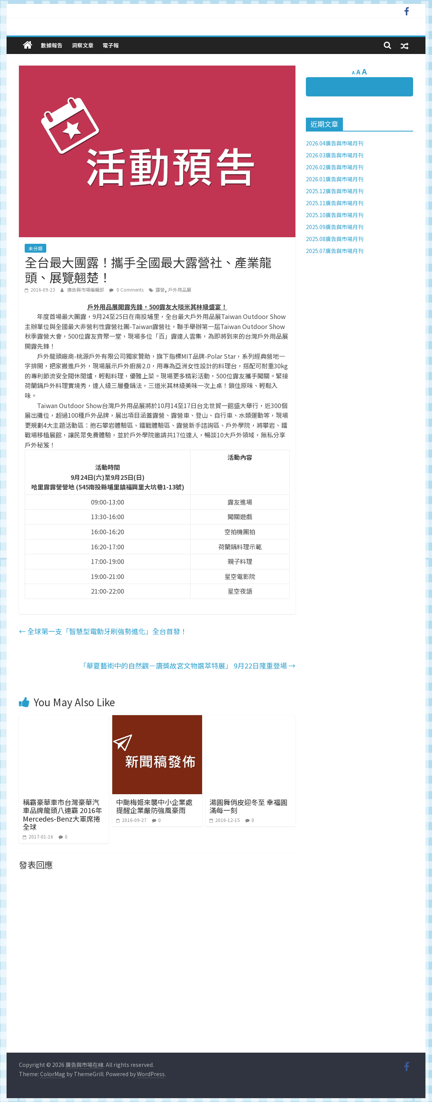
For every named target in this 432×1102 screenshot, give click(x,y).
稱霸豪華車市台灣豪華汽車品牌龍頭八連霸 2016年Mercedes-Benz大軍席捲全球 (62, 814)
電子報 (111, 45)
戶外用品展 (179, 289)
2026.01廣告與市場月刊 (334, 179)
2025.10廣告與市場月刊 (334, 215)
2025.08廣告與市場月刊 (334, 239)
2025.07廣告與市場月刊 (334, 251)
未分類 (35, 248)
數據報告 (51, 45)
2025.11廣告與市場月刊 (334, 203)
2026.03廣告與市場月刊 (334, 155)
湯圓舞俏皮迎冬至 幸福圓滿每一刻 (248, 806)
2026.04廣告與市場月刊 (334, 143)
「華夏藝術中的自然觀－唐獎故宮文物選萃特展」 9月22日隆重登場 (187, 665)
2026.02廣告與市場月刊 (334, 167)
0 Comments (126, 289)
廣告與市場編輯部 (86, 289)
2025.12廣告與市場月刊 (334, 191)
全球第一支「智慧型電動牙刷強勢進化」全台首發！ (103, 631)
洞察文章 (82, 45)
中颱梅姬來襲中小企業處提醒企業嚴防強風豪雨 (154, 806)
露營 (160, 289)
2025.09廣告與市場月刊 (334, 227)
